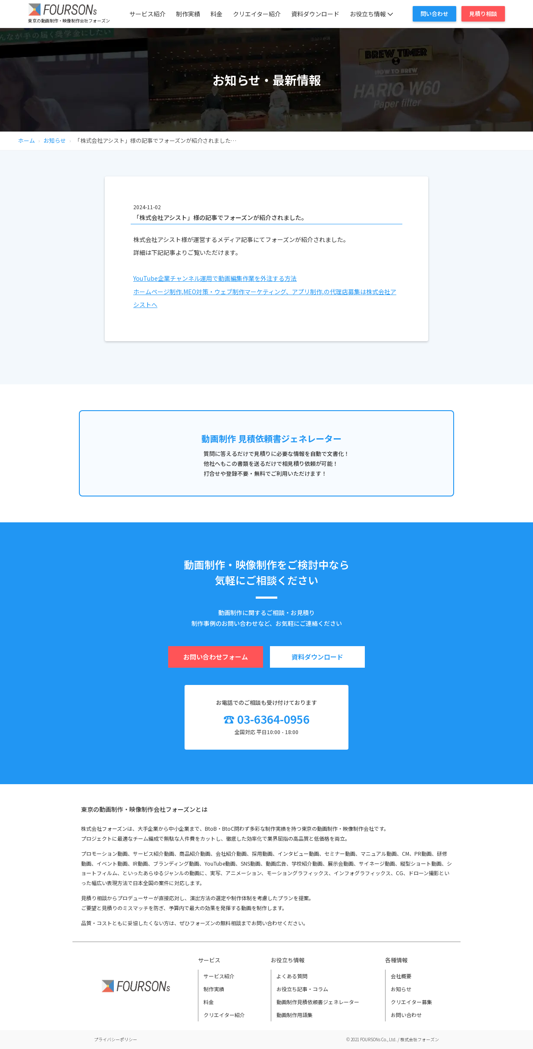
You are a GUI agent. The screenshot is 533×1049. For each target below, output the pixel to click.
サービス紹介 (147, 13)
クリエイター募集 (411, 1001)
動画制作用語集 (294, 1014)
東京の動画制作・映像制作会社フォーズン (69, 20)
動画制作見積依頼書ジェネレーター (317, 1001)
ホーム (26, 140)
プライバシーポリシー (115, 1039)
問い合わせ (434, 13)
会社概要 (401, 976)
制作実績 (188, 13)
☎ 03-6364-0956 (266, 719)
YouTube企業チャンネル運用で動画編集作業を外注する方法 (215, 278)
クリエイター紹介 (257, 13)
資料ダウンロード (315, 13)
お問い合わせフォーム (215, 656)
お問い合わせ (406, 1014)
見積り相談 (483, 13)
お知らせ (55, 140)
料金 (216, 13)
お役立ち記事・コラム (302, 988)
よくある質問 (291, 976)
